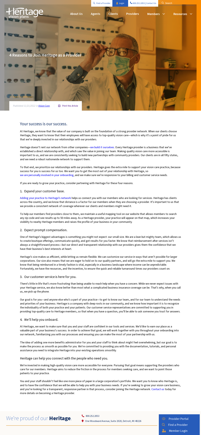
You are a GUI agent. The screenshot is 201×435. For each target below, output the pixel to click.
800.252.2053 (90, 416)
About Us (76, 14)
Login (120, 3)
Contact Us (151, 3)
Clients (113, 14)
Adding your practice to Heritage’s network (45, 198)
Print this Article (68, 106)
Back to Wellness (21, 97)
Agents (95, 14)
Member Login (173, 430)
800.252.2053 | (138, 3)
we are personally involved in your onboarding (47, 175)
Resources (180, 14)
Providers (132, 14)
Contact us (157, 389)
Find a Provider (101, 3)
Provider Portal (173, 419)
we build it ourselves (102, 147)
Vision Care (44, 106)
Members (153, 14)
